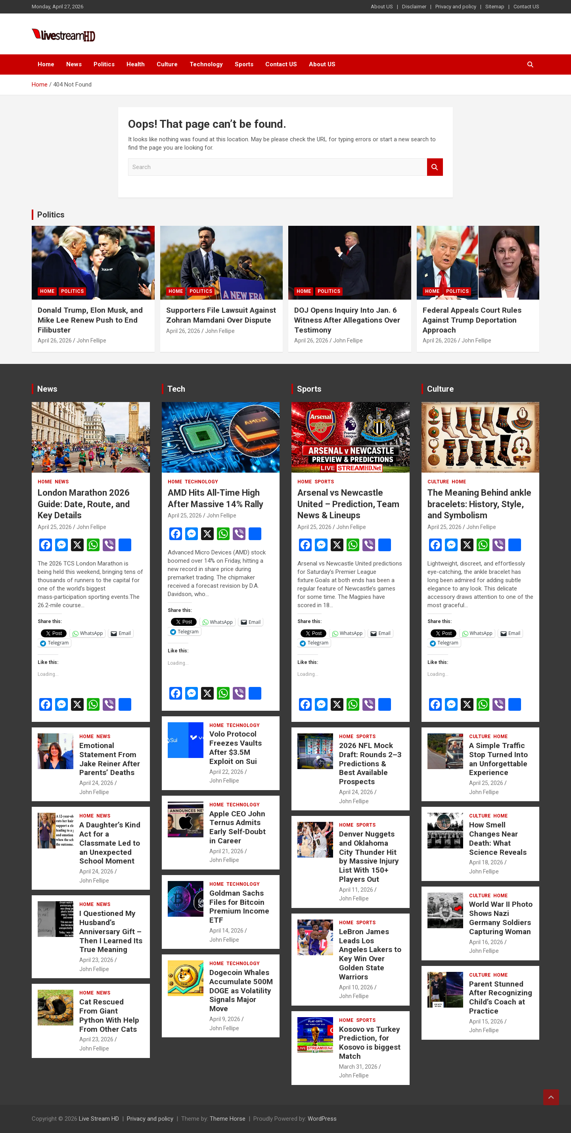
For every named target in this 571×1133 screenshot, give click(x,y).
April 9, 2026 (224, 1019)
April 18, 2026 (486, 862)
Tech (176, 389)
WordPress (322, 1118)
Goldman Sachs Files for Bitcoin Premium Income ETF (239, 907)
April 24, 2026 (96, 783)
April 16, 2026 (486, 942)
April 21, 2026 (226, 851)
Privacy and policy (455, 7)
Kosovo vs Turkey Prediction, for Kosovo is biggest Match (369, 1043)
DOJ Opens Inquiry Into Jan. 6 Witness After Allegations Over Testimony (347, 320)
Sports (244, 64)
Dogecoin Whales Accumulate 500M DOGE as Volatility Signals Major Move (241, 990)
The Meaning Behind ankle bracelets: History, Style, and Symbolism (479, 504)
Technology (206, 64)
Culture (167, 64)
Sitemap (494, 7)
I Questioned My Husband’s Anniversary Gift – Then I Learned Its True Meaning (110, 931)
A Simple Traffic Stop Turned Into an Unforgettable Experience (498, 759)
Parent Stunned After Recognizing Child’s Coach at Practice (500, 997)
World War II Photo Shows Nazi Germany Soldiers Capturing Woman (501, 918)
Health (135, 64)
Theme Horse (227, 1118)
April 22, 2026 (226, 772)
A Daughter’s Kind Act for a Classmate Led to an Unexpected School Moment (109, 843)
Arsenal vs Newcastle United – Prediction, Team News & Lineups (348, 504)
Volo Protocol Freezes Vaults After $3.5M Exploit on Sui (235, 747)
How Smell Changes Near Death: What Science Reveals (498, 838)
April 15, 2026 (486, 1021)
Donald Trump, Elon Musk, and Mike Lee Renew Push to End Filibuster (90, 320)
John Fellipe (91, 340)
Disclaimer (414, 7)
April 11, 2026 (356, 890)
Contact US (526, 7)
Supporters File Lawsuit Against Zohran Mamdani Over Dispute (221, 315)
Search (435, 167)
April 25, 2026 (55, 527)
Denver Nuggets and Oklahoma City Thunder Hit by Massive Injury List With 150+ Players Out (369, 856)
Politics (104, 64)
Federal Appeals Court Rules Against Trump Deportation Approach (472, 320)
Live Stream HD (99, 1118)
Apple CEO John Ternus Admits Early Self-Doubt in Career (237, 827)
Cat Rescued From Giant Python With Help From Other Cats (109, 1015)
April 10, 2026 (356, 987)
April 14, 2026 (226, 930)
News (74, 64)
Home (46, 64)
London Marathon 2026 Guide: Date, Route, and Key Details (84, 504)
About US (382, 7)
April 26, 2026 (55, 340)
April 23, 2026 (96, 960)
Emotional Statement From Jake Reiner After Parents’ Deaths (109, 759)
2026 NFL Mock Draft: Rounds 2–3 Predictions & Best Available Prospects (370, 763)
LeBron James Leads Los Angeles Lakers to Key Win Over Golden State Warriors (370, 954)
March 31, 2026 (358, 1067)
